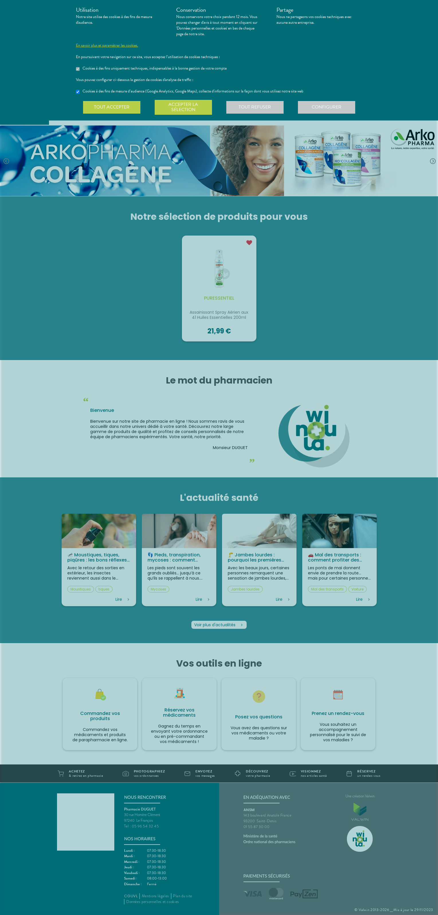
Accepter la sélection (183, 107)
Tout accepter (111, 107)
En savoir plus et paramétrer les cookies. (107, 45)
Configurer (326, 107)
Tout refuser (255, 107)
